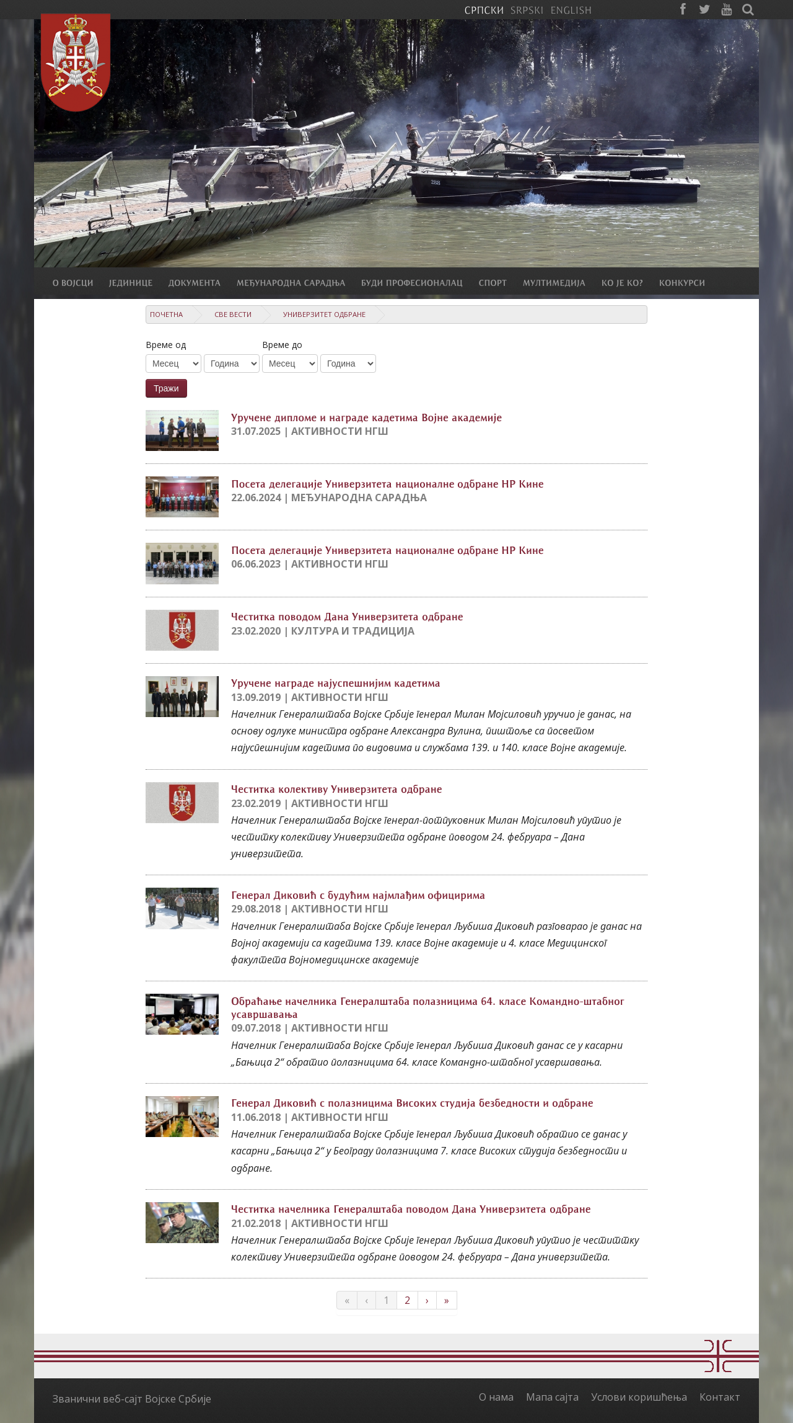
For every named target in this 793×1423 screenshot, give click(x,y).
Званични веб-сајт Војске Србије (132, 1399)
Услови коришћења (639, 1397)
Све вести (233, 314)
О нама (496, 1397)
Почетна (166, 314)
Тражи (166, 388)
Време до (282, 344)
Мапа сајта (552, 1397)
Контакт (719, 1397)
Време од (166, 344)
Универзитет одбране (324, 314)
